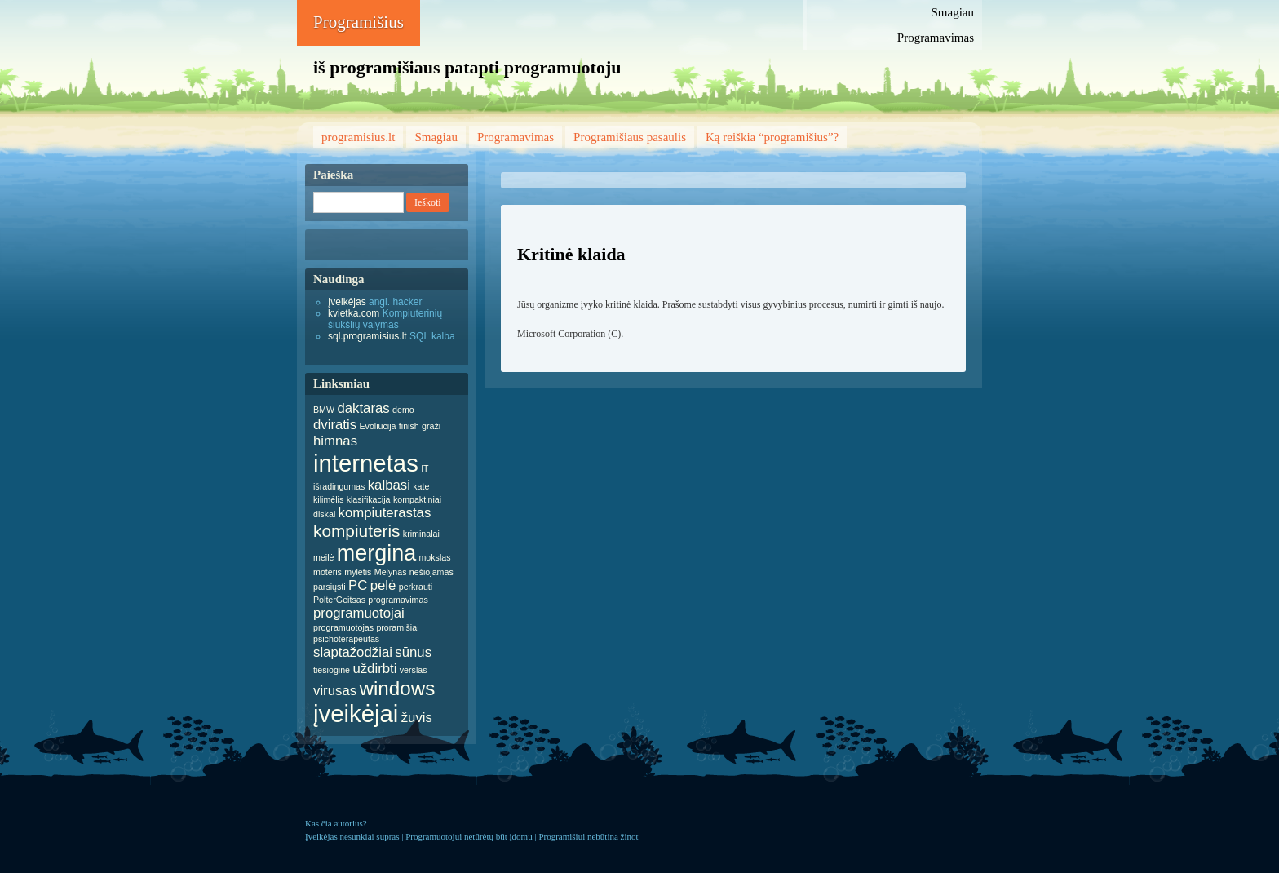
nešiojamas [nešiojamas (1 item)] (431, 572)
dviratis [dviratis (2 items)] (334, 424)
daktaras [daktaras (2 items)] (363, 408)
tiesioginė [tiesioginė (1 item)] (331, 670)
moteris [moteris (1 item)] (327, 572)
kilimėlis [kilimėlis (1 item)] (328, 499)
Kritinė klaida (571, 254)
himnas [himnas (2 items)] (335, 441)
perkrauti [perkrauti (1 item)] (415, 587)
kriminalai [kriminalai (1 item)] (421, 533)
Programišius (358, 22)
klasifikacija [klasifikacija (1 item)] (369, 499)
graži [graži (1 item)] (431, 426)
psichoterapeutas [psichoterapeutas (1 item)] (346, 639)
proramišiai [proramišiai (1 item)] (397, 627)
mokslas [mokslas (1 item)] (434, 557)
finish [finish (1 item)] (409, 426)
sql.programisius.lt (367, 336)
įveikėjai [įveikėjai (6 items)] (355, 713)
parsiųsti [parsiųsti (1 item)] (329, 587)
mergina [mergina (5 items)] (376, 553)
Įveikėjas (347, 302)
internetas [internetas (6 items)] (365, 463)
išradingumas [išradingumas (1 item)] (339, 486)
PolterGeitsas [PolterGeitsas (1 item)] (339, 600)
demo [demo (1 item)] (403, 409)
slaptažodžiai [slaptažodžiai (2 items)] (352, 652)
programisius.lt (358, 137)
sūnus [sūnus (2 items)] (413, 652)
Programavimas (935, 37)
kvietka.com (353, 313)
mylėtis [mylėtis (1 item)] (357, 572)
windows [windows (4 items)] (397, 688)
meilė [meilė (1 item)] (323, 557)
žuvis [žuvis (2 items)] (416, 717)
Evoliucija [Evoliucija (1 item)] (377, 426)
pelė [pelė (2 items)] (383, 585)
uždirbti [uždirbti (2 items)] (374, 668)
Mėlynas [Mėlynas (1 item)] (390, 572)
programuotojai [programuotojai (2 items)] (359, 613)
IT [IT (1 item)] (424, 468)
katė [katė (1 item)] (421, 486)
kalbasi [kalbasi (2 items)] (389, 485)
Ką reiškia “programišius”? (772, 137)
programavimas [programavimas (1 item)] (397, 600)
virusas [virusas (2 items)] (334, 690)
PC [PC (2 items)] (357, 585)
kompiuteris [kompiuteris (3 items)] (357, 530)
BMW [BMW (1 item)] (323, 409)
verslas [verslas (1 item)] (413, 670)
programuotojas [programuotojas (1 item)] (343, 627)
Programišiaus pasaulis (629, 137)
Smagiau (953, 12)
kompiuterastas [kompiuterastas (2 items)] (385, 513)
